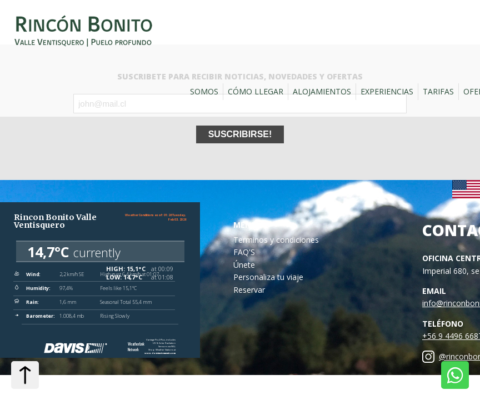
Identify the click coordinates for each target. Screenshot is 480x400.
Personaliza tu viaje (268, 277)
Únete (244, 264)
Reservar (249, 289)
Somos (204, 91)
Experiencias (387, 91)
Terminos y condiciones (276, 239)
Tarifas (438, 91)
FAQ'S (244, 252)
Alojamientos (322, 91)
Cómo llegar (255, 91)
